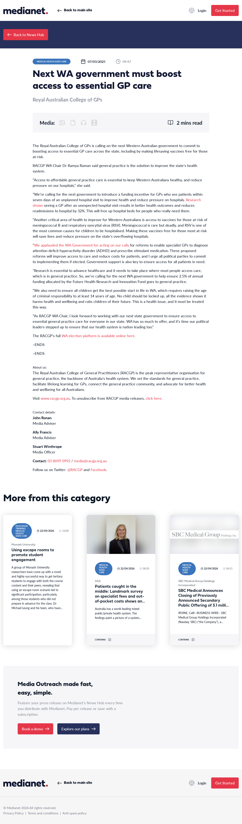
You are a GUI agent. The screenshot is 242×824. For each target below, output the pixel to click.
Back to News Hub (25, 34)
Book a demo (35, 728)
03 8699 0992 (59, 460)
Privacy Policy (13, 813)
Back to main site (74, 10)
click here (153, 398)
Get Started (225, 10)
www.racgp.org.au (55, 398)
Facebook (98, 469)
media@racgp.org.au (90, 460)
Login (197, 10)
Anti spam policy (74, 813)
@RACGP (75, 469)
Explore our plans (78, 728)
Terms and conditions (43, 813)
